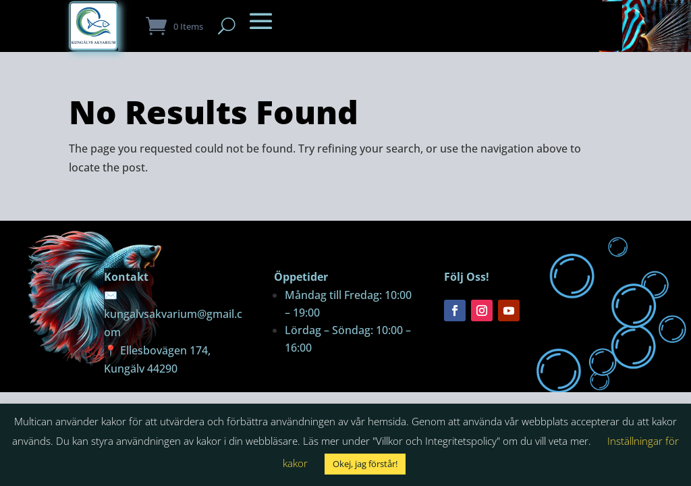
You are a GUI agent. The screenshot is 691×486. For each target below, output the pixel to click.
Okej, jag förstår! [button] (365, 464)
